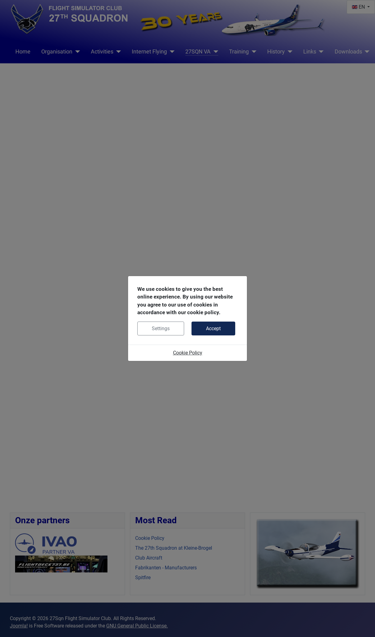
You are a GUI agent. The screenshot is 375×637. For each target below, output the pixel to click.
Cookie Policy (187, 353)
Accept (213, 328)
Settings (161, 328)
